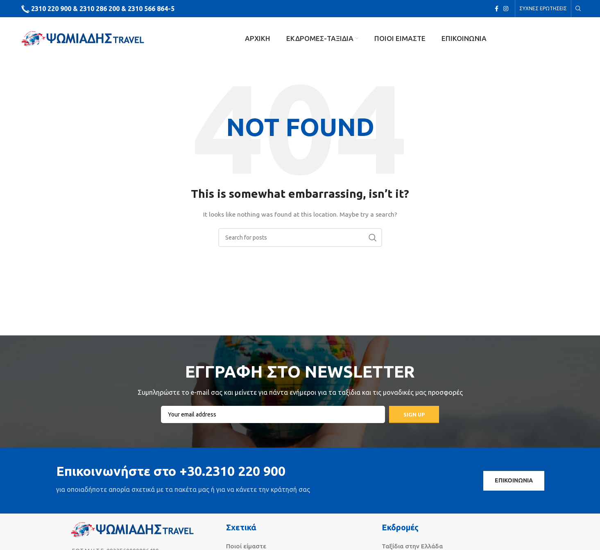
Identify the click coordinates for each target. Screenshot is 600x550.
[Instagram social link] (506, 8)
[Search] (577, 8)
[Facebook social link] (496, 8)
